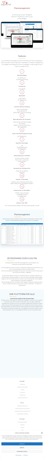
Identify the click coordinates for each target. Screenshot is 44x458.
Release (22, 427)
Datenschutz (25, 455)
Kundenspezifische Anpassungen (22, 408)
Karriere (22, 389)
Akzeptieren (22, 443)
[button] (42, 433)
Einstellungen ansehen (22, 451)
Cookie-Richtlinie (18, 455)
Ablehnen (22, 447)
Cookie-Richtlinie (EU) (22, 397)
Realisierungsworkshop (22, 405)
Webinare (22, 424)
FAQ (22, 430)
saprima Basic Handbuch (22, 413)
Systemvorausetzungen (22, 387)
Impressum (22, 392)
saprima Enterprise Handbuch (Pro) (22, 411)
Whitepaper (22, 384)
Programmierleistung (22, 422)
